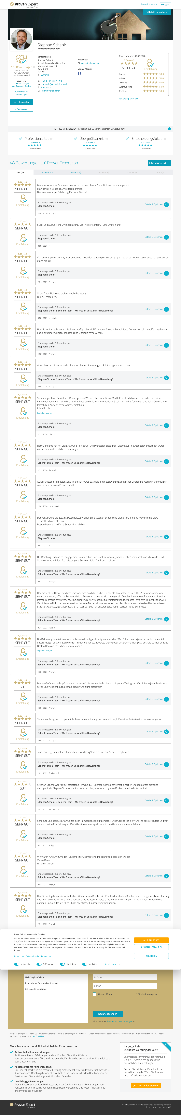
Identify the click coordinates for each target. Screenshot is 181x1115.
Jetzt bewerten (22, 102)
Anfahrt (45, 74)
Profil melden (38, 1036)
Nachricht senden (107, 1014)
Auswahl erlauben (151, 1092)
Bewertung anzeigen (129, 98)
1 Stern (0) (159, 172)
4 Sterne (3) (76, 172)
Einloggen (165, 4)
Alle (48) (20, 172)
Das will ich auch (149, 4)
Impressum (19, 1101)
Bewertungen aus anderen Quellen (21, 84)
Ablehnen (151, 1101)
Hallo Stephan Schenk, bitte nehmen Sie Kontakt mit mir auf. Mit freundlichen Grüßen (56, 998)
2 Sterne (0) (132, 172)
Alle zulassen (151, 1085)
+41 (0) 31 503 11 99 (51, 80)
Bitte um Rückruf (104, 994)
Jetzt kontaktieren (157, 12)
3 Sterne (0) (104, 172)
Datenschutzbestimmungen (38, 1101)
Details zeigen (110, 1109)
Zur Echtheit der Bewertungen (21, 93)
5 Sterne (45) (47, 172)
